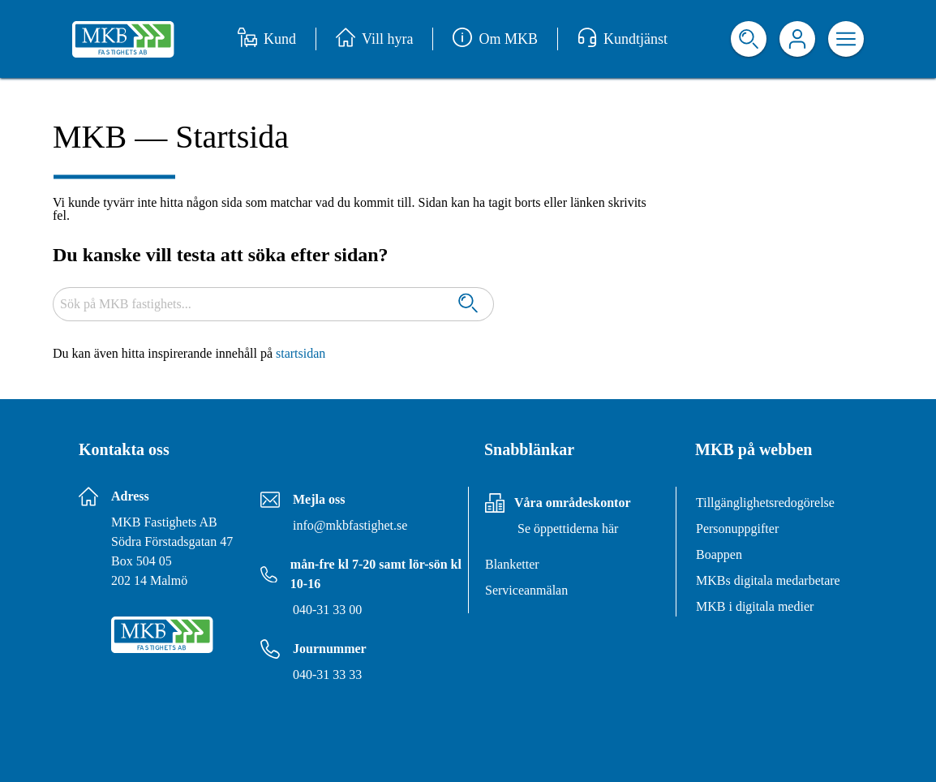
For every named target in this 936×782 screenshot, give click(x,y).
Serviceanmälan (526, 590)
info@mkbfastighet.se (350, 525)
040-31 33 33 (327, 674)
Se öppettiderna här (567, 528)
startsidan (300, 353)
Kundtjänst (622, 39)
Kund (267, 39)
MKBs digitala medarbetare (768, 580)
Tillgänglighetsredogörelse (765, 502)
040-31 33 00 (327, 610)
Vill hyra (374, 39)
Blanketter (512, 564)
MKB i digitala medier (755, 606)
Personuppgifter (737, 528)
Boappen (719, 554)
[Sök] (468, 304)
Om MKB (495, 39)
